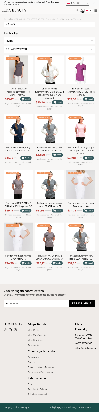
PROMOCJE (20, 19)
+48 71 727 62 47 (83, 343)
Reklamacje (34, 357)
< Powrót (10, 24)
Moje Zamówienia (37, 335)
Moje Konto (33, 330)
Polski (74, 3)
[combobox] (49, 49)
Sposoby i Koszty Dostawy (41, 367)
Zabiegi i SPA (50, 19)
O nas (31, 384)
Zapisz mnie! (82, 303)
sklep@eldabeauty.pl (86, 348)
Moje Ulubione (35, 340)
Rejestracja (33, 345)
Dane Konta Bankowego (40, 372)
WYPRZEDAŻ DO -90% (35, 19)
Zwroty (31, 362)
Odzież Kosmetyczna (65, 19)
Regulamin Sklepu (37, 389)
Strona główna (9, 19)
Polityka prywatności (38, 394)
